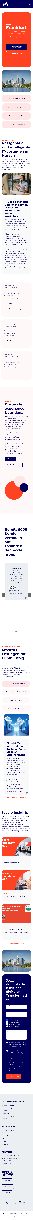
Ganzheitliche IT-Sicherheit (11, 1158)
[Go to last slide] (3, 595)
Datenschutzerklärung (16, 1071)
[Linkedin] (8, 1202)
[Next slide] (29, 595)
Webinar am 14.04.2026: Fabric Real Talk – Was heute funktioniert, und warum (16, 932)
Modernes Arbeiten (8, 1161)
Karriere (4, 1119)
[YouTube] (24, 1202)
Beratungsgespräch (15, 1020)
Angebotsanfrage (14, 1022)
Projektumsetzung (14, 1026)
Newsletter (5, 1136)
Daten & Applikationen (9, 1164)
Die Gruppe (6, 1113)
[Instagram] (20, 1202)
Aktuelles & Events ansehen (16, 943)
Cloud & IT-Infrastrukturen (10, 1155)
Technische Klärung (15, 1024)
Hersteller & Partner (8, 1130)
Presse (4, 1141)
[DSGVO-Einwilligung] (7, 1051)
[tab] (15, 631)
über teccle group (8, 1105)
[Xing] (12, 1202)
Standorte (5, 1110)
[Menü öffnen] (29, 4)
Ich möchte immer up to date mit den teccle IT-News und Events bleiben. (17, 1044)
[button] (7, 1180)
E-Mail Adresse (11, 1013)
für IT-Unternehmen (8, 1116)
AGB (20, 1213)
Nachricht (9, 1031)
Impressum (5, 1213)
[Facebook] (16, 1202)
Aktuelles (5, 1144)
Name (9, 1005)
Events (6, 860)
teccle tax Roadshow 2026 (15, 896)
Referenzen (6, 1133)
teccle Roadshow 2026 (13, 863)
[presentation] (16, 846)
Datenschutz (13, 1213)
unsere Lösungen (8, 1108)
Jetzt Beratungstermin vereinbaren (16, 797)
